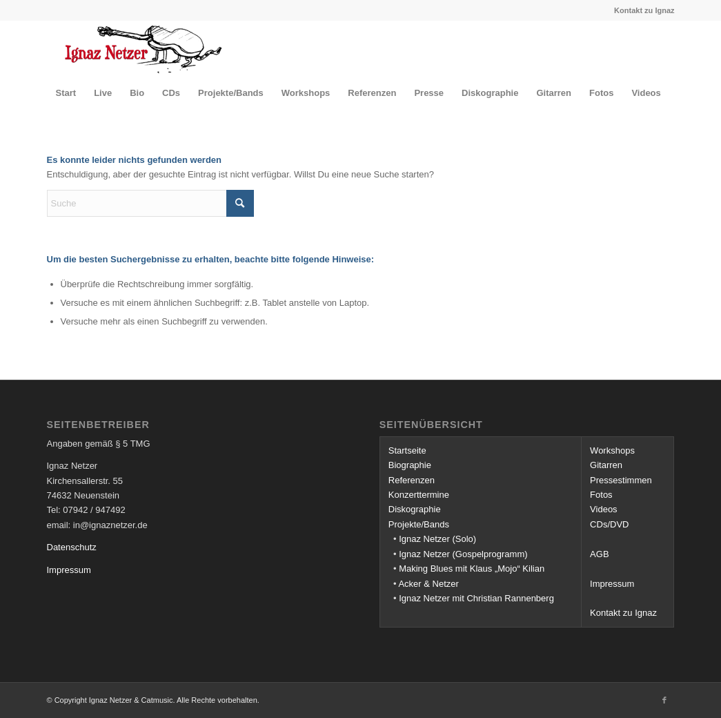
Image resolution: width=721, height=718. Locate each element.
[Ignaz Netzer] (144, 48)
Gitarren (606, 465)
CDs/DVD (609, 524)
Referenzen (411, 480)
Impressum (69, 570)
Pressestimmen (621, 480)
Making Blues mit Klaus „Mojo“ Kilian (471, 568)
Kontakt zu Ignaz (644, 10)
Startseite (407, 450)
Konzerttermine (418, 494)
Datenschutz (72, 547)
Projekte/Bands (418, 524)
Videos (604, 509)
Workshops (612, 450)
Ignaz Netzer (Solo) (437, 539)
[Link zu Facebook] (664, 700)
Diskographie (414, 509)
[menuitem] (66, 93)
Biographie (409, 465)
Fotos (601, 494)
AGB (599, 554)
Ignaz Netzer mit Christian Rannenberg (476, 598)
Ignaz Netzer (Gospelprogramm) (463, 554)
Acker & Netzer (428, 584)
